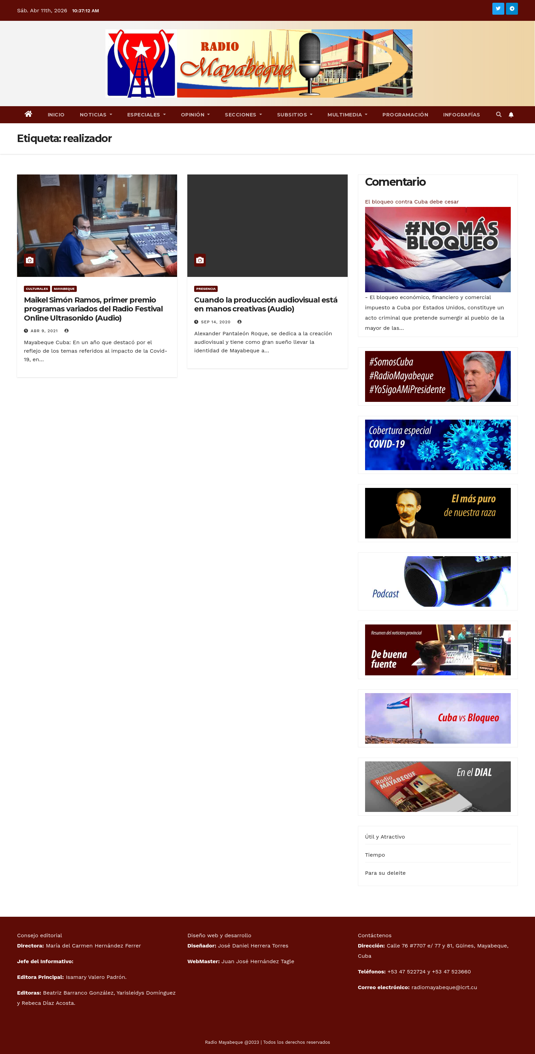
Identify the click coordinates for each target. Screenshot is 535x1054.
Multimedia (347, 115)
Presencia (206, 289)
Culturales (37, 289)
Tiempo (375, 855)
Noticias (96, 115)
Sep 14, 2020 (216, 322)
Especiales (146, 115)
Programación (405, 115)
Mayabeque (64, 289)
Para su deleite (385, 873)
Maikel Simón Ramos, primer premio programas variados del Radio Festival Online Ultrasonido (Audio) (93, 309)
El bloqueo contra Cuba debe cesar (412, 201)
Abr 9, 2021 (44, 330)
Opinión (195, 115)
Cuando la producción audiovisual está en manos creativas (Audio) (265, 304)
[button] (499, 114)
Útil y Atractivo (385, 836)
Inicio (56, 115)
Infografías (461, 115)
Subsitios (295, 115)
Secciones (243, 115)
